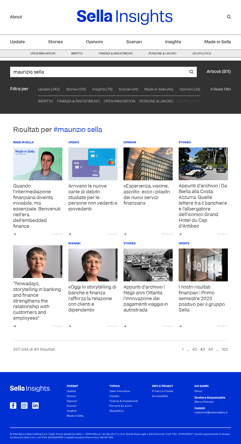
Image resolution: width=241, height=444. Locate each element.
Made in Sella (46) (158, 89)
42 (194, 350)
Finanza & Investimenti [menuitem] (116, 53)
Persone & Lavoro (156, 101)
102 (225, 350)
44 (210, 350)
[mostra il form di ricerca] (229, 17)
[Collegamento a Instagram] (24, 405)
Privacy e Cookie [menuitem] (162, 391)
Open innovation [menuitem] (42, 53)
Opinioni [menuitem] (94, 42)
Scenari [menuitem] (134, 42)
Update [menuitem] (17, 42)
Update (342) (49, 89)
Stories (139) (76, 89)
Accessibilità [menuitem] (160, 396)
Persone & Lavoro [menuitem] (162, 53)
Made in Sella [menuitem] (217, 42)
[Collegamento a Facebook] (13, 405)
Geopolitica (188, 101)
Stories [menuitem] (55, 42)
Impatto (45, 101)
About (16, 17)
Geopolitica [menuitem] (201, 53)
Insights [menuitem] (173, 42)
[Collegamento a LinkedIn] (35, 405)
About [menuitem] (198, 391)
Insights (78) (102, 89)
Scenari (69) (128, 89)
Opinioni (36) (189, 89)
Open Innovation (119, 101)
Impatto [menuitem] (77, 53)
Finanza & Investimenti (78, 101)
